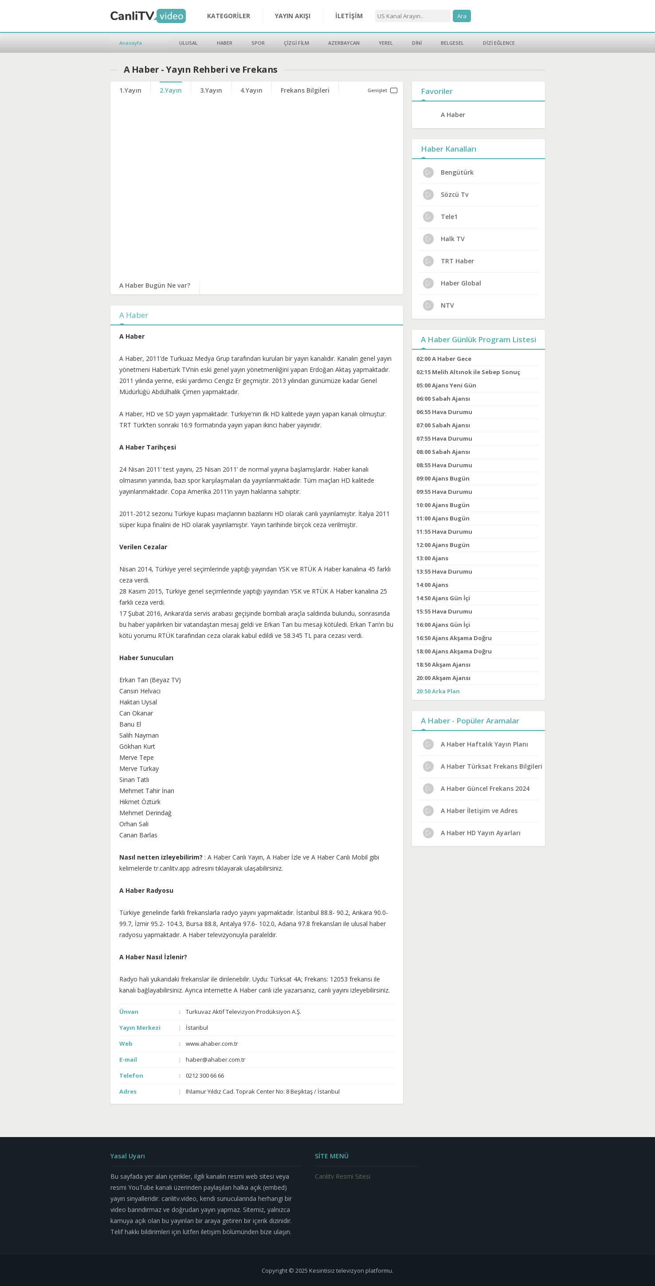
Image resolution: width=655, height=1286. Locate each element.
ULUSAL (188, 42)
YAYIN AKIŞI (292, 16)
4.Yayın (251, 90)
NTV (438, 305)
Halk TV (444, 239)
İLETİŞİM (349, 16)
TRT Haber (448, 261)
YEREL (386, 42)
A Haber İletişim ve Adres (470, 810)
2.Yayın (171, 90)
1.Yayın (130, 90)
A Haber (453, 114)
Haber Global (452, 283)
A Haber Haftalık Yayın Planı (475, 744)
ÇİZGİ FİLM (296, 42)
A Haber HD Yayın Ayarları (472, 833)
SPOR (258, 42)
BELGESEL (452, 42)
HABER (224, 42)
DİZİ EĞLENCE (499, 42)
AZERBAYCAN (344, 42)
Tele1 (440, 216)
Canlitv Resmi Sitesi (342, 1176)
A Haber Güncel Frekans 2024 (476, 788)
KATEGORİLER (228, 16)
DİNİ (417, 42)
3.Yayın (211, 90)
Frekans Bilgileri (305, 90)
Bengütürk (448, 172)
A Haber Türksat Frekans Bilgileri (482, 766)
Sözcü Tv (445, 194)
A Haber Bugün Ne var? (154, 285)
